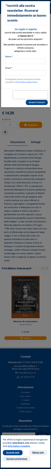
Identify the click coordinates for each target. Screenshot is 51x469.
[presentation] (30, 95)
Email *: (8, 68)
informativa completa (19, 446)
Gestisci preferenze (16, 459)
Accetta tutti (12, 452)
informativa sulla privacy (26, 82)
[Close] (6, 5)
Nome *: (9, 56)
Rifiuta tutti (38, 452)
